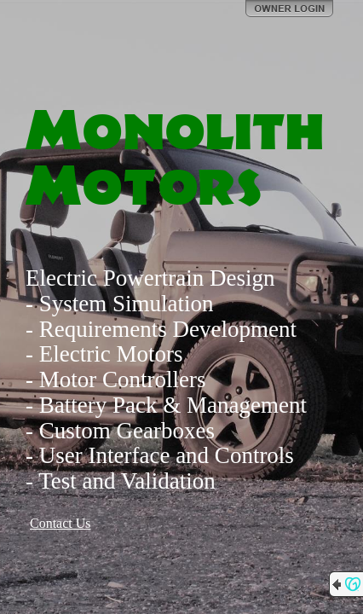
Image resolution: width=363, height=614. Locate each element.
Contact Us (60, 523)
